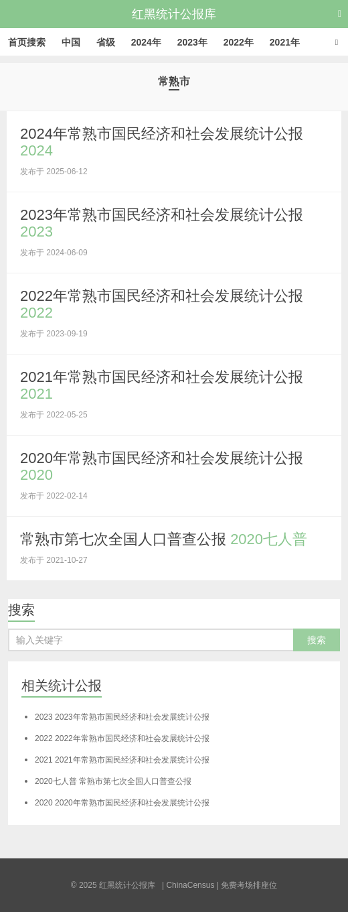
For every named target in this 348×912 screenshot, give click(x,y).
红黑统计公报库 (174, 14)
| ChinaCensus (188, 885)
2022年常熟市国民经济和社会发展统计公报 (122, 738)
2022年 (239, 42)
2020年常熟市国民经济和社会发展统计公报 (122, 802)
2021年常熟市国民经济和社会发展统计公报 (122, 760)
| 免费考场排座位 (245, 885)
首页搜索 (27, 42)
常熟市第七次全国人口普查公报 (163, 539)
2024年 (146, 42)
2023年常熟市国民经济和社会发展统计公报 (122, 717)
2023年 (192, 42)
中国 (71, 42)
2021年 (285, 42)
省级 (105, 42)
